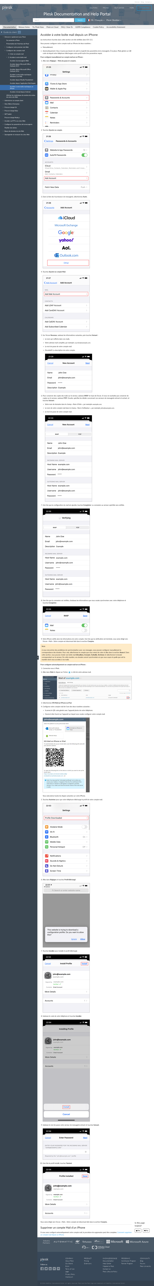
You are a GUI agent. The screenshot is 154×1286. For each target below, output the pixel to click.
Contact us (148, 2)
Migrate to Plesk (108, 1266)
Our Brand (69, 1263)
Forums (142, 1263)
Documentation (9, 27)
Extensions (88, 1263)
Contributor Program (128, 1261)
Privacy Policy (70, 1274)
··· (19, 32)
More (132, 8)
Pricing (106, 8)
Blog (142, 2)
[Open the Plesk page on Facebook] (42, 1268)
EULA (67, 1266)
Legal (67, 1271)
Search (80, 20)
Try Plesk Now (38, 27)
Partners (137, 2)
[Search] (53, 20)
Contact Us (107, 1269)
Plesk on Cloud (52, 27)
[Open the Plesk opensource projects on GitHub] (58, 1268)
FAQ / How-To (67, 27)
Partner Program (127, 1263)
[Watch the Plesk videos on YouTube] (54, 1268)
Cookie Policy (98, 27)
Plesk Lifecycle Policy (110, 1271)
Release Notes (24, 27)
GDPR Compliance (82, 27)
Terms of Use (69, 1269)
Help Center (119, 8)
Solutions (93, 8)
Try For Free (144, 8)
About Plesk (69, 1261)
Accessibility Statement (116, 27)
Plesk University (145, 1266)
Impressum (69, 1277)
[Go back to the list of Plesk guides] (2, 32)
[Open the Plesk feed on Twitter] (46, 1268)
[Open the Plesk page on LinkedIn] (50, 1268)
